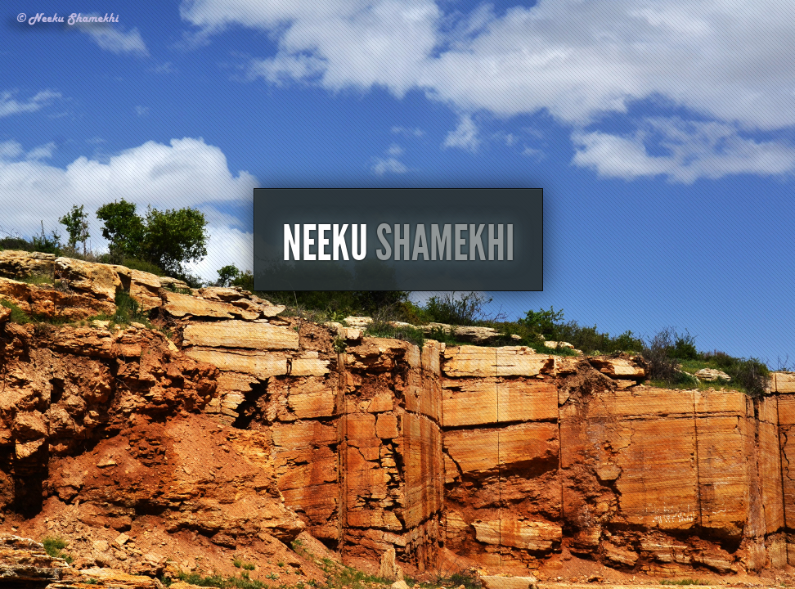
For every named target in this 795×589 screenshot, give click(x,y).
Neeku (398, 300)
